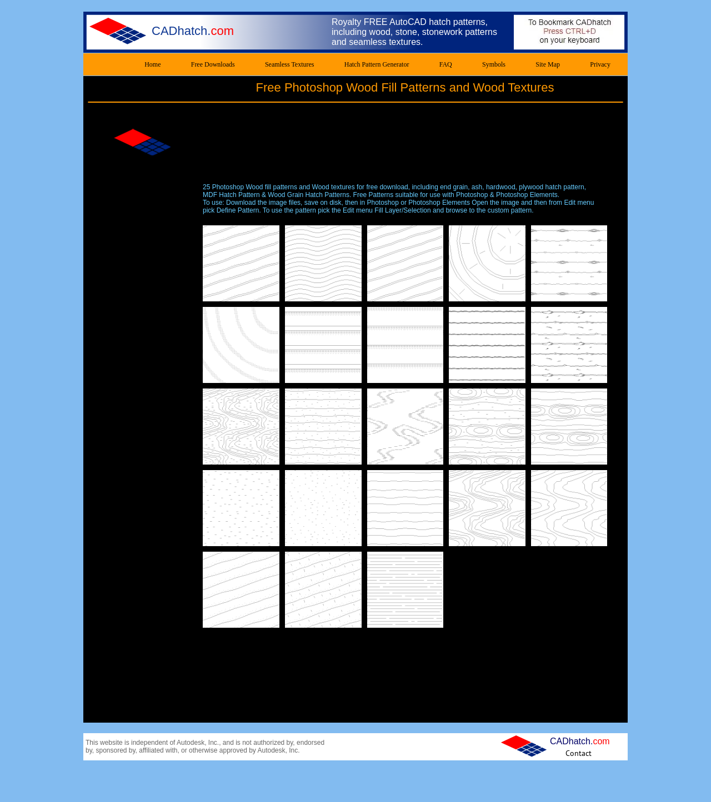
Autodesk (190, 742)
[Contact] (578, 753)
